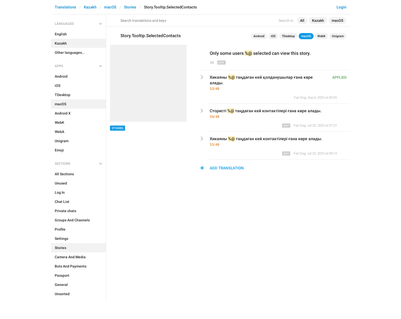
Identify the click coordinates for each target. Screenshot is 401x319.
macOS (110, 7)
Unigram (338, 36)
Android (258, 36)
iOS (273, 36)
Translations (65, 7)
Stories (130, 7)
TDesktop (288, 36)
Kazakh (90, 7)
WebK (321, 36)
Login (341, 7)
